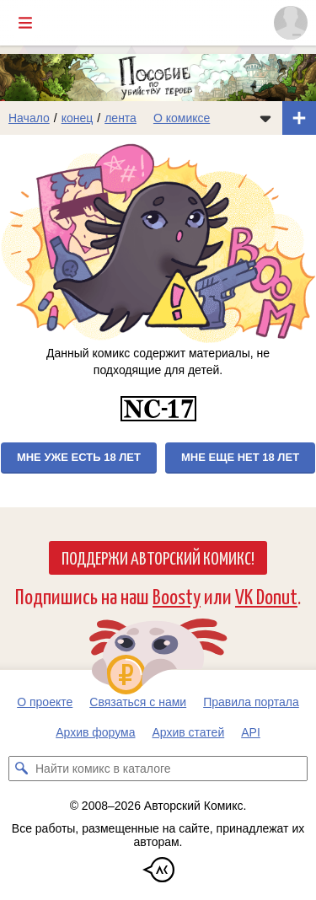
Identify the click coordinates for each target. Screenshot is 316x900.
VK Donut (266, 595)
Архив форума (95, 732)
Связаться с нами (137, 702)
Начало (29, 118)
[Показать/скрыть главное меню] (25, 23)
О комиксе (181, 118)
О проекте (44, 702)
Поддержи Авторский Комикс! (158, 557)
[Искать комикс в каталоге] (21, 768)
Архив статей (189, 732)
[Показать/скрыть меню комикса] (265, 118)
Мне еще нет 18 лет (240, 457)
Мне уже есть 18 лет (79, 457)
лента (120, 118)
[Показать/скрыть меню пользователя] (290, 23)
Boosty (177, 595)
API (250, 732)
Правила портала (251, 702)
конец (78, 118)
